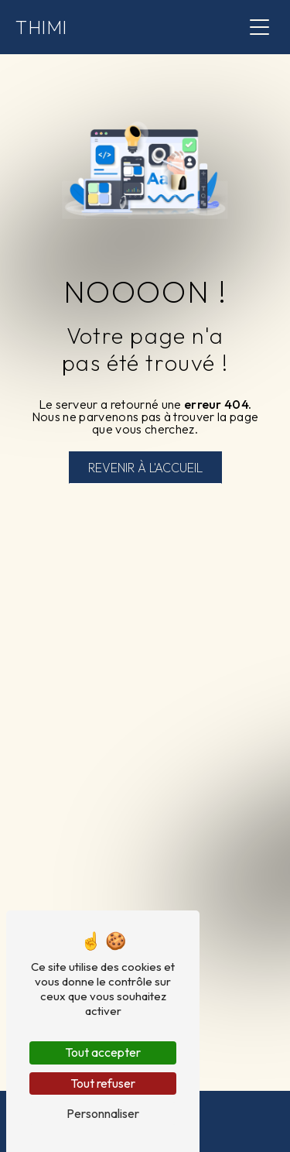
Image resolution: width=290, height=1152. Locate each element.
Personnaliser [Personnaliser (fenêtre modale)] (103, 1113)
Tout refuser (102, 1083)
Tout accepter (103, 1052)
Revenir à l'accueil (145, 467)
